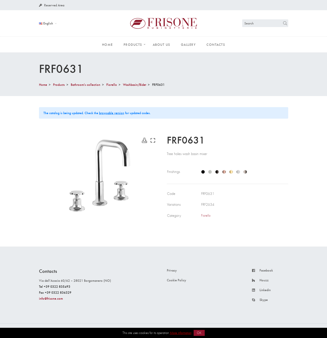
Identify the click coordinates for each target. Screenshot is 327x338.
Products (59, 84)
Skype (263, 300)
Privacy (172, 270)
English (46, 23)
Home (43, 84)
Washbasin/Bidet (134, 84)
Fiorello (111, 84)
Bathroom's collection (85, 84)
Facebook (266, 270)
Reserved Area (51, 5)
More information (181, 333)
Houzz (264, 280)
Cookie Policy (176, 280)
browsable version (111, 113)
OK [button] (199, 333)
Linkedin (265, 290)
